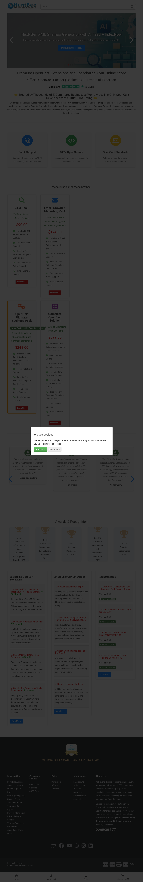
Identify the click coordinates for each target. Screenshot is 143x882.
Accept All (40, 449)
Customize (54, 449)
